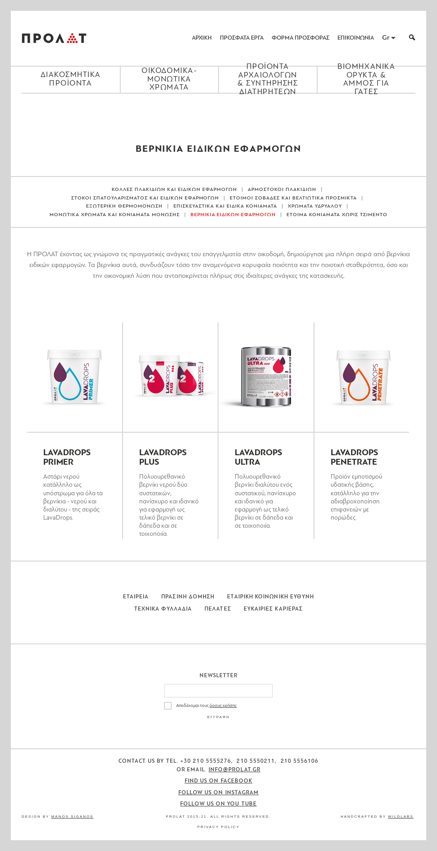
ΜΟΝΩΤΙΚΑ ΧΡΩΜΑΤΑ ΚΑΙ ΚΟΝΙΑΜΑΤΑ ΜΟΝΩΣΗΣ (115, 215)
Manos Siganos (72, 817)
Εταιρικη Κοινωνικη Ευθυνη (270, 597)
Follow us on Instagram (218, 793)
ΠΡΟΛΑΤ (54, 38)
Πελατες (218, 609)
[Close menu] (218, 109)
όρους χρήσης (223, 705)
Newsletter (219, 676)
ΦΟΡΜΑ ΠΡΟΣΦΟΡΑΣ (300, 38)
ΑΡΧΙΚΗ (202, 38)
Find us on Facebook (219, 781)
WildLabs (400, 817)
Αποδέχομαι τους (206, 705)
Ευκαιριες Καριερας (273, 609)
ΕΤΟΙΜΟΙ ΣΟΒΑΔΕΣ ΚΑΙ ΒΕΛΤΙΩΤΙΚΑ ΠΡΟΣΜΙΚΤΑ (293, 198)
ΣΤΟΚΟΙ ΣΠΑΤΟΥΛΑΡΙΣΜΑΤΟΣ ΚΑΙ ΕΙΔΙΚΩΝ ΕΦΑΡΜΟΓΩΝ (145, 198)
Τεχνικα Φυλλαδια (163, 609)
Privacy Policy (218, 827)
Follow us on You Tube (218, 804)
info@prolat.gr (234, 770)
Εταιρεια (136, 597)
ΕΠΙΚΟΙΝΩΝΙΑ (355, 38)
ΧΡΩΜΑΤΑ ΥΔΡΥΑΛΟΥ (315, 206)
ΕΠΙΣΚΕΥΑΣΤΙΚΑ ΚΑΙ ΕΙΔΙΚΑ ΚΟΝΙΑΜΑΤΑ (225, 206)
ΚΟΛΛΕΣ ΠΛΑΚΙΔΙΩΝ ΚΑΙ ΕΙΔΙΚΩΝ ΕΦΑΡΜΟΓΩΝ (174, 189)
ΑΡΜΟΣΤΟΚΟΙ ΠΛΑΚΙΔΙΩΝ (282, 189)
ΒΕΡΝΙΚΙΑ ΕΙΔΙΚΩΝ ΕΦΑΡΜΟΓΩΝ (233, 215)
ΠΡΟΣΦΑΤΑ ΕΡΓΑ (242, 38)
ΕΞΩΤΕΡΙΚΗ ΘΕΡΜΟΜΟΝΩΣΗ (124, 206)
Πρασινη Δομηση (187, 597)
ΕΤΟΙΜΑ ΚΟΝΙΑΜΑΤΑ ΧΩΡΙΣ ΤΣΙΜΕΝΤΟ (337, 215)
